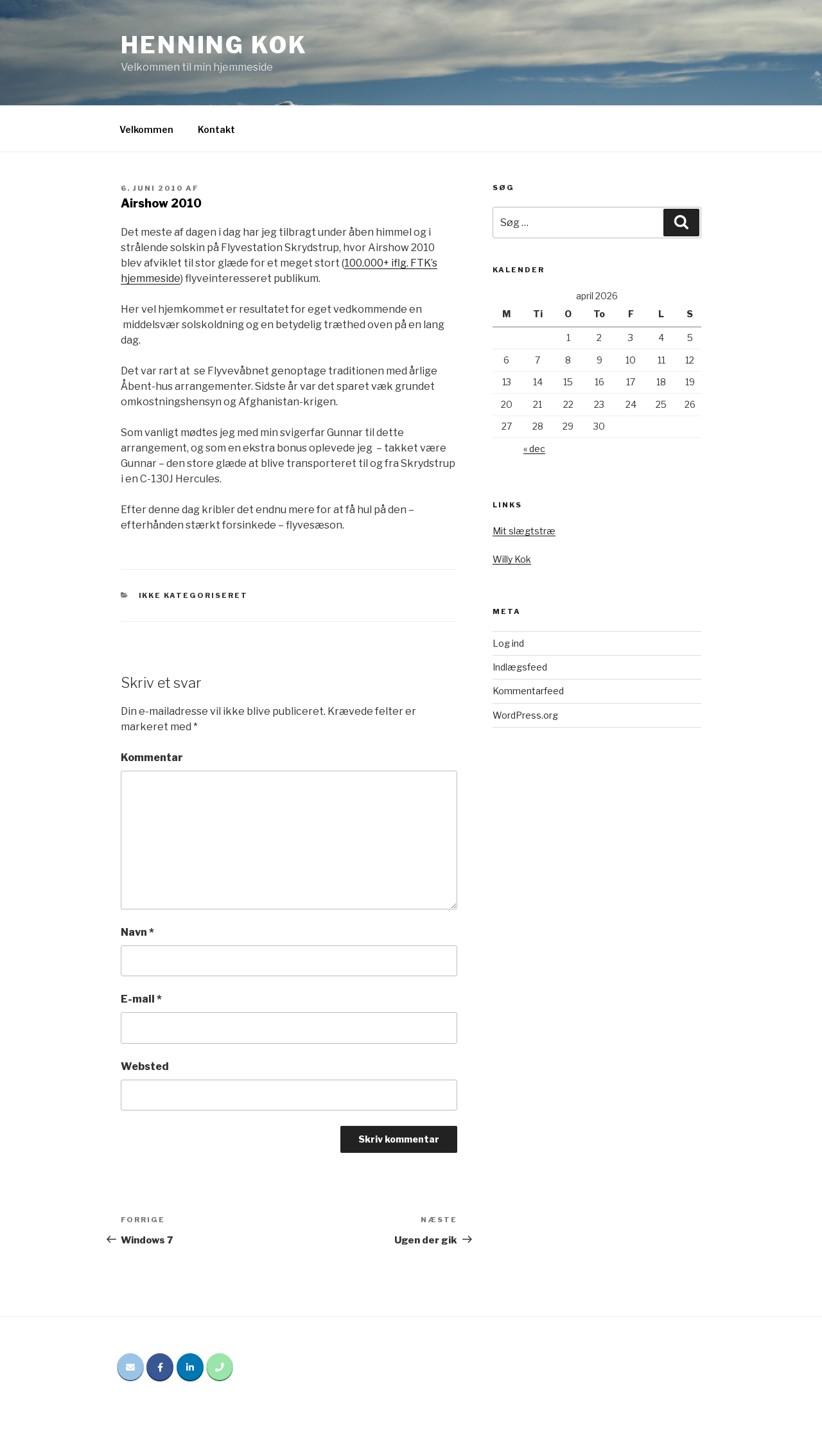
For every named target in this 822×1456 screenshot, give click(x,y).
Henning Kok (214, 45)
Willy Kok (512, 559)
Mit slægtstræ (524, 530)
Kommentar (152, 757)
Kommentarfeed (528, 690)
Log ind (508, 643)
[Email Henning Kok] (130, 1367)
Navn (137, 932)
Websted (145, 1066)
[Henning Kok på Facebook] (159, 1367)
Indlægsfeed (520, 667)
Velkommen (146, 129)
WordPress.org (525, 715)
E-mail (141, 999)
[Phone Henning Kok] (219, 1367)
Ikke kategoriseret (194, 595)
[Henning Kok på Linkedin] (190, 1367)
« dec (534, 448)
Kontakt (216, 129)
